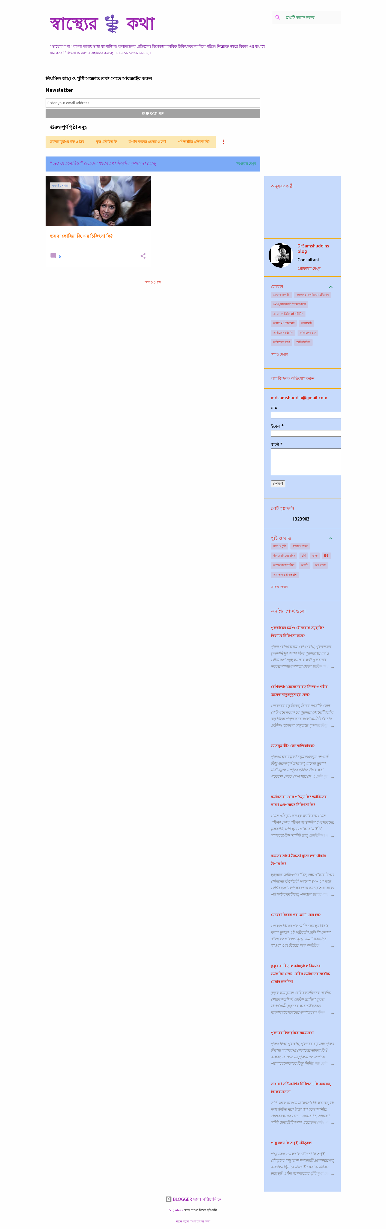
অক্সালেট (306, 323)
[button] (143, 256)
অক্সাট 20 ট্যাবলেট (284, 323)
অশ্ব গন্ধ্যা (320, 565)
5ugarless (176, 1210)
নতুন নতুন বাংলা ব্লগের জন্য (193, 1221)
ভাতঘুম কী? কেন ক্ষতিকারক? (293, 746)
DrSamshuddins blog (313, 248)
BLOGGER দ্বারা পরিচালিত (193, 1199)
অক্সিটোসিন (303, 342)
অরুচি (304, 565)
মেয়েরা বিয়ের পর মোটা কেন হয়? (296, 915)
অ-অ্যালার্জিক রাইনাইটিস (288, 313)
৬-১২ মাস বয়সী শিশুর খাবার (289, 304)
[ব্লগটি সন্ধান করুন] (312, 17)
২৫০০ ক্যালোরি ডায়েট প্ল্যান (312, 294)
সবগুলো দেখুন (246, 163)
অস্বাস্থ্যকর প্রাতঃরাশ (285, 574)
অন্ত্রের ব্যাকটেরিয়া (283, 565)
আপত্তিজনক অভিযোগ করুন (292, 378)
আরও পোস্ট (153, 282)
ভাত (314, 555)
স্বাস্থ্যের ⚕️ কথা (102, 23)
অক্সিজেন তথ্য (281, 342)
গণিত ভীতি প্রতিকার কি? (194, 141)
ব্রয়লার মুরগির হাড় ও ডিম (67, 141)
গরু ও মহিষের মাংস (284, 555)
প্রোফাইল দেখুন (309, 268)
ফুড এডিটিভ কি (106, 141)
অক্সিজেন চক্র (308, 332)
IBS (326, 555)
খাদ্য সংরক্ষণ (300, 546)
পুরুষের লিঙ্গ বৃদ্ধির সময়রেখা (292, 1033)
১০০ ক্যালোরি (281, 294)
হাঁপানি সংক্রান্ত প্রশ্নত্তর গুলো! (147, 141)
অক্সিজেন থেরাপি (283, 332)
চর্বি (304, 555)
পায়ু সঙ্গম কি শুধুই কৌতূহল (291, 1143)
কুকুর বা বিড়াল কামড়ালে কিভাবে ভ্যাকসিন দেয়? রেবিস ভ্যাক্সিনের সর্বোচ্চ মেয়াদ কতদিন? (300, 974)
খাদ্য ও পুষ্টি (279, 546)
